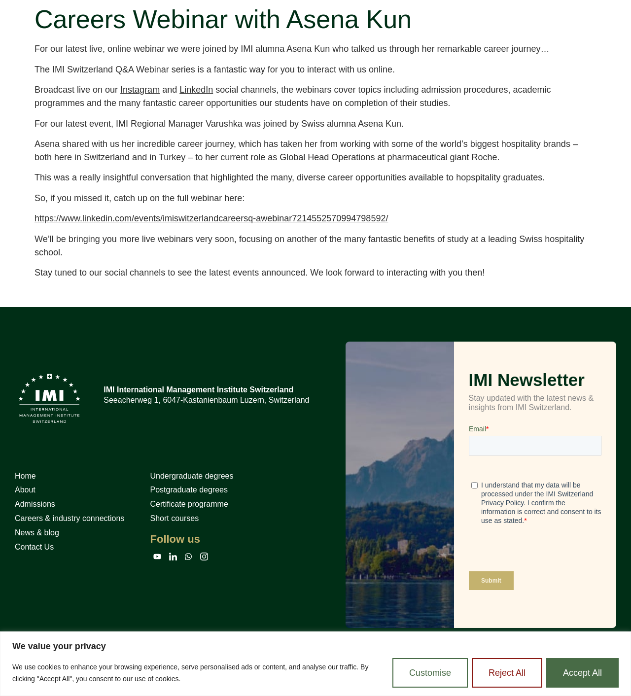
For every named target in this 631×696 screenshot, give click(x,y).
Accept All (582, 673)
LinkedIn (196, 90)
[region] (315, 663)
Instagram (140, 90)
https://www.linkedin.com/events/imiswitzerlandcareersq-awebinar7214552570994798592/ (211, 218)
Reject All (507, 673)
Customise (430, 673)
